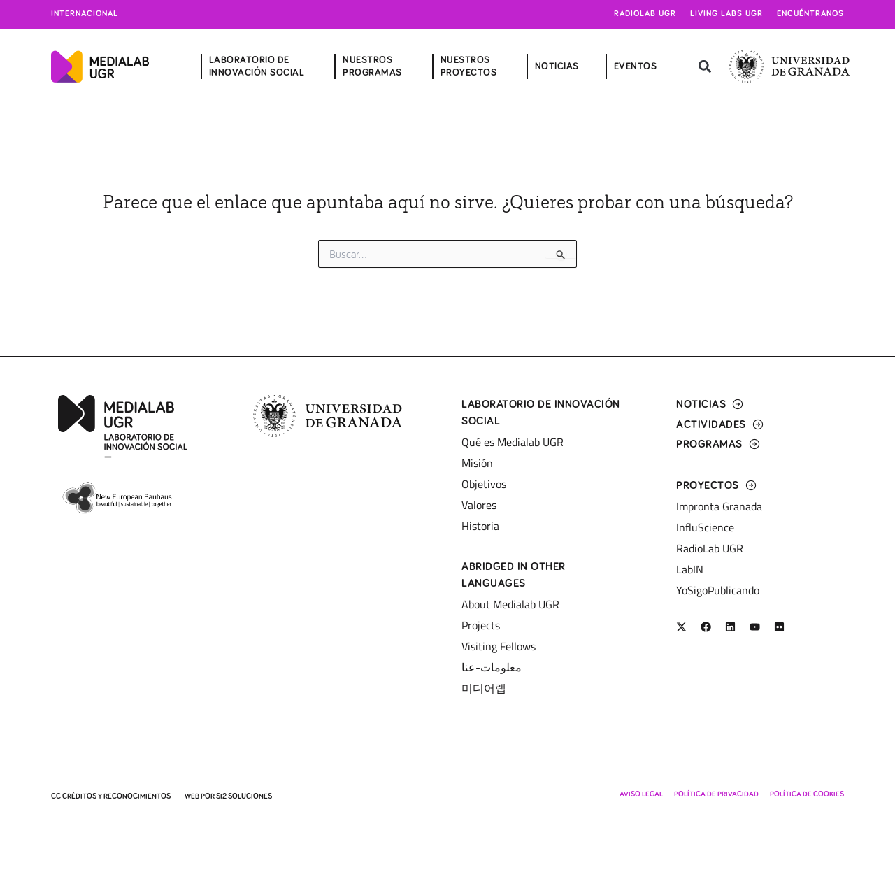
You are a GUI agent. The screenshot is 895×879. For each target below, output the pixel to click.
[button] (704, 66)
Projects (480, 625)
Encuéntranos (810, 14)
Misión (477, 463)
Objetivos (483, 484)
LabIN (689, 569)
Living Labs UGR (726, 14)
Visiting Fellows (498, 646)
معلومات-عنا (491, 667)
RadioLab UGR (709, 548)
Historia (480, 526)
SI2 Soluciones (244, 796)
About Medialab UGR (510, 604)
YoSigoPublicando (717, 590)
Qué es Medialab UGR (512, 442)
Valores (478, 505)
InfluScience (705, 527)
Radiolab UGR (645, 14)
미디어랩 (483, 688)
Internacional (84, 14)
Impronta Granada (719, 506)
